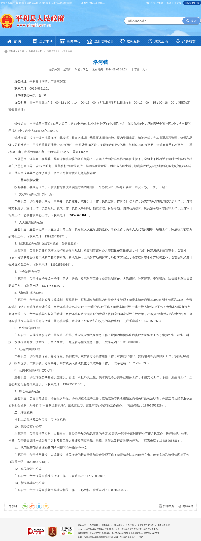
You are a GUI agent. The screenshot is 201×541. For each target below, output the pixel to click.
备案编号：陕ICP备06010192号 (116, 533)
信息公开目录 (53, 51)
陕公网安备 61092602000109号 (145, 533)
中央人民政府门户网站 (12, 3)
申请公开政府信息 (146, 525)
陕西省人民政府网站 (37, 3)
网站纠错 (118, 525)
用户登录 (150, 3)
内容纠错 (187, 506)
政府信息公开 (35, 51)
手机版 (160, 3)
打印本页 (168, 506)
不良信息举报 (164, 525)
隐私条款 (106, 525)
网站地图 (82, 525)
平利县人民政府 (16, 51)
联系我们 (130, 525)
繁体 (168, 3)
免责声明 (94, 525)
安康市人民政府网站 (61, 3)
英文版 (177, 3)
